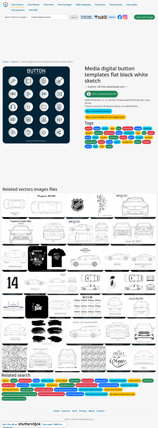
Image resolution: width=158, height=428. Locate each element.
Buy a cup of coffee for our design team (105, 117)
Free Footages (65, 4)
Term (74, 410)
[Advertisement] (79, 41)
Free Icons (100, 4)
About (91, 410)
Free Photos (33, 4)
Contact (101, 410)
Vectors (14, 61)
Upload (74, 17)
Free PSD (33, 10)
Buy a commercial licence (98, 111)
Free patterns (18, 10)
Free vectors (17, 4)
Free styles (131, 4)
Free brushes (115, 4)
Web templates (83, 4)
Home (5, 61)
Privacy (82, 410)
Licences (66, 410)
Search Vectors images (15, 17)
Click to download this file (101, 94)
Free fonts (49, 4)
